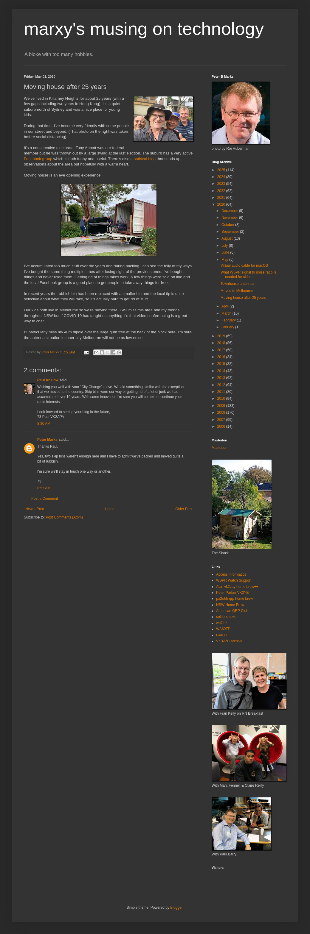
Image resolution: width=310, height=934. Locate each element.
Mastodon (219, 448)
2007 (221, 420)
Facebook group (38, 159)
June (225, 252)
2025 (221, 170)
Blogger (176, 907)
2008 (221, 412)
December (230, 211)
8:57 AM (43, 488)
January (228, 327)
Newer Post (34, 509)
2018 (221, 343)
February (229, 320)
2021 (221, 198)
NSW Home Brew (230, 605)
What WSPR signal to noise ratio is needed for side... (248, 274)
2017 (221, 350)
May (225, 259)
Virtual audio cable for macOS (244, 265)
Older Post (183, 509)
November (230, 217)
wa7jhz (221, 623)
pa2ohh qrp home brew (234, 598)
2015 (221, 364)
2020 (221, 204)
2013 (221, 378)
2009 (221, 406)
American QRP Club (232, 611)
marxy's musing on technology (144, 29)
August (227, 238)
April (225, 306)
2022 (221, 191)
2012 (221, 385)
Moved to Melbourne (237, 291)
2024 (221, 177)
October (228, 225)
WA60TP (223, 629)
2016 (221, 357)
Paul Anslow (47, 380)
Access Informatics (231, 574)
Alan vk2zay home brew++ (237, 587)
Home (109, 509)
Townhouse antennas (237, 284)
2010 (221, 398)
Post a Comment (44, 498)
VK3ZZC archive (229, 641)
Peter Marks (47, 440)
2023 (221, 184)
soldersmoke (226, 617)
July (225, 245)
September (230, 231)
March (226, 313)
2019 (221, 336)
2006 (221, 426)
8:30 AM (43, 423)
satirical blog (145, 159)
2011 (221, 392)
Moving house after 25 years (243, 298)
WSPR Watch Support (233, 580)
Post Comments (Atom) (64, 517)
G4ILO (221, 635)
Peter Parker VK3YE (232, 593)
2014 (221, 371)
